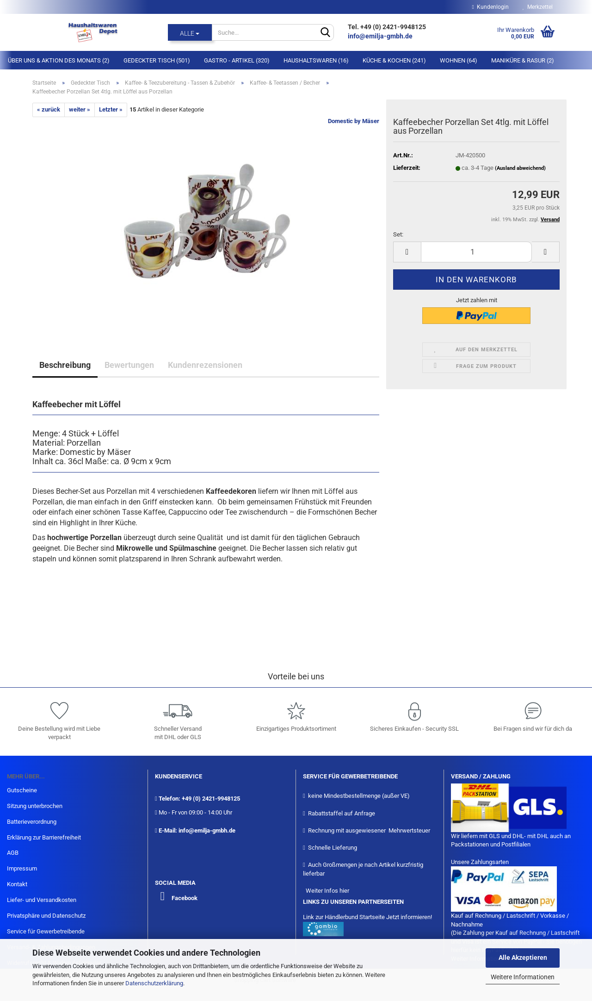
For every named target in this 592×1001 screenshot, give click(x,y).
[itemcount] (476, 252)
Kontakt (17, 884)
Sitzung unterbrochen (34, 805)
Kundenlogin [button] (490, 7)
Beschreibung (65, 365)
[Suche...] (190, 32)
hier (344, 890)
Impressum (22, 868)
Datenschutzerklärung (154, 983)
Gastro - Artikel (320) (237, 60)
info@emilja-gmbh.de (381, 36)
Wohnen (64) (458, 60)
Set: (398, 234)
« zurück (48, 109)
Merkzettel (538, 7)
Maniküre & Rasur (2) (522, 60)
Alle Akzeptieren (523, 957)
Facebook (184, 898)
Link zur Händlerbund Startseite (344, 917)
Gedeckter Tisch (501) (156, 60)
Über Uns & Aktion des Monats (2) (59, 60)
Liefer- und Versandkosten (41, 899)
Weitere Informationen (523, 977)
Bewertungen (129, 365)
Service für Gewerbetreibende (46, 931)
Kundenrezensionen (205, 365)
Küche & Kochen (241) (394, 60)
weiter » (79, 109)
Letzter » (111, 109)
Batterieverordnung (31, 821)
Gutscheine (22, 790)
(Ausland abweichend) (520, 168)
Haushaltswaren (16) (316, 60)
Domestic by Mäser (353, 121)
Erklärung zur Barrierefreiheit (44, 837)
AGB (12, 852)
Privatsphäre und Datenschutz (46, 915)
